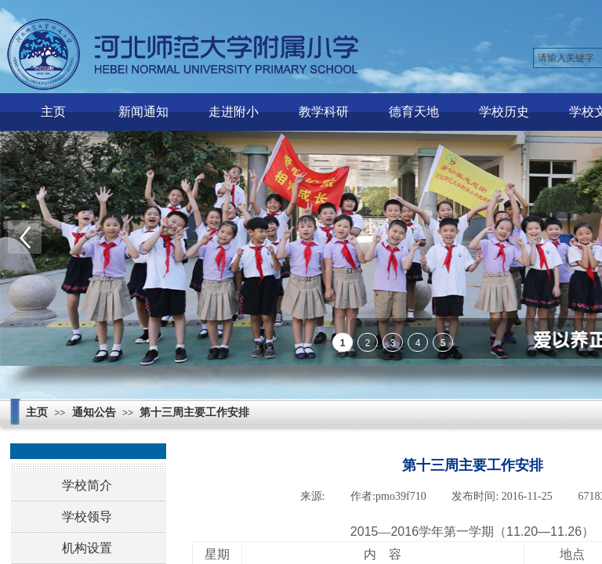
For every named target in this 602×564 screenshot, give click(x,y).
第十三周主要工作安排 (194, 412)
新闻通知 (143, 111)
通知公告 (94, 412)
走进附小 (234, 111)
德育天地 (414, 111)
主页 (53, 111)
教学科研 (324, 111)
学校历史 (504, 111)
